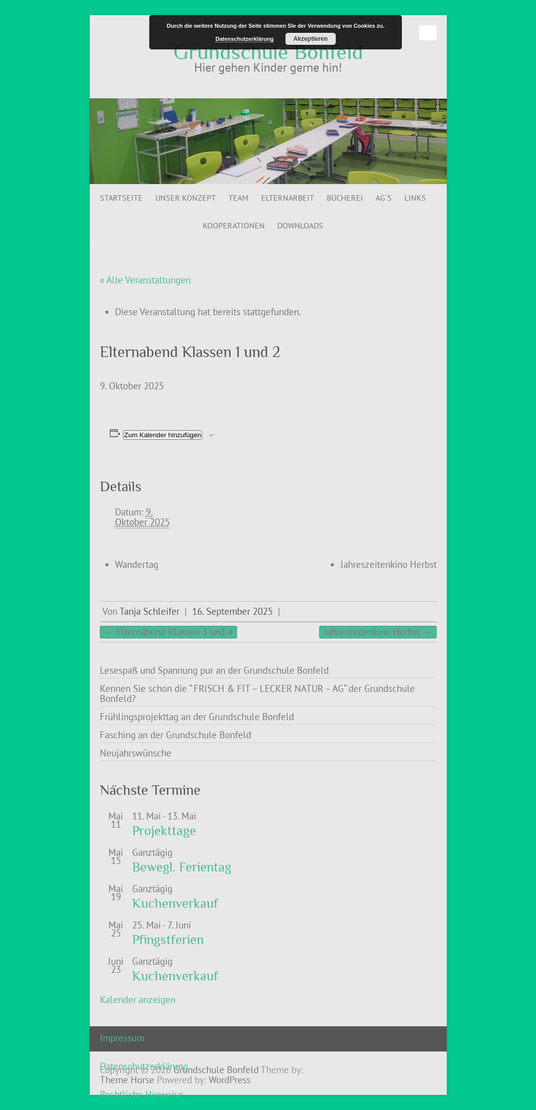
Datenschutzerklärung (144, 1066)
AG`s (384, 198)
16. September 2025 (232, 611)
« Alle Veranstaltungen (145, 280)
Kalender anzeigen (137, 1000)
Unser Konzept (185, 198)
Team (238, 198)
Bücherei (345, 198)
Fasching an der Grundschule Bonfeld (175, 735)
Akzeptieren (310, 38)
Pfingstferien (168, 939)
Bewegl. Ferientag (181, 867)
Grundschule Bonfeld (268, 52)
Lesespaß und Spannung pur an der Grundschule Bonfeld (214, 670)
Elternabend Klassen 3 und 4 (168, 632)
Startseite (121, 198)
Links (415, 198)
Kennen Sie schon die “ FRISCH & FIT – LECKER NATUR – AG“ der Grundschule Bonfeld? (257, 693)
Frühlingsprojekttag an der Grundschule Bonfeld (197, 717)
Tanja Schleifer (150, 611)
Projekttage (164, 831)
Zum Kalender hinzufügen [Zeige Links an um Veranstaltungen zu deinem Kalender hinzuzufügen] (162, 435)
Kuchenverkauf (175, 903)
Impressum (122, 1038)
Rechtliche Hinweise (141, 1094)
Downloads (300, 225)
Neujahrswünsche (135, 753)
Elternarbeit (287, 198)
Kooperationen (234, 225)
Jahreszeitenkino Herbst (388, 564)
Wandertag (136, 564)
